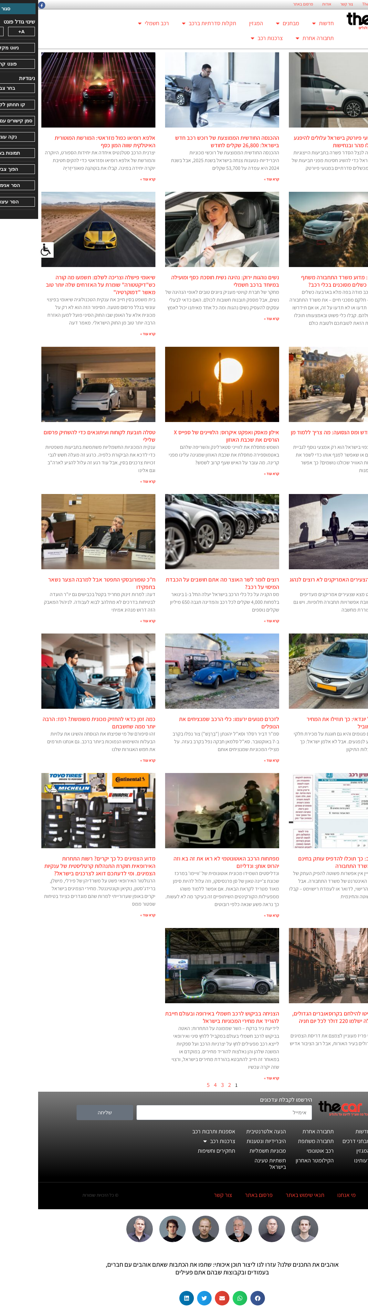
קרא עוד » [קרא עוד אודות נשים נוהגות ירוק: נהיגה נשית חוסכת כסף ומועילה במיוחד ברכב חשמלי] (233, 318)
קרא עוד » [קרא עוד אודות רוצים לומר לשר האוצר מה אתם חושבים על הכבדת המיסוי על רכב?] (233, 620)
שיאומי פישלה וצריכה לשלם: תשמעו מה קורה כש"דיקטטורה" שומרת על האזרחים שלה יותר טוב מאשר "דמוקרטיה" (62, 284)
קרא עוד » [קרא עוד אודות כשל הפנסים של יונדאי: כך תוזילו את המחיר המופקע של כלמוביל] (357, 760)
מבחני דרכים (318, 1141)
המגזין (218, 23)
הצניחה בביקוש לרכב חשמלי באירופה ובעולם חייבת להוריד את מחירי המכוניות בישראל (184, 1017)
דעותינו (324, 1160)
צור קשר (308, 4)
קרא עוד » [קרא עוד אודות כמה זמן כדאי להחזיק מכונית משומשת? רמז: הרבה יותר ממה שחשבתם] (109, 760)
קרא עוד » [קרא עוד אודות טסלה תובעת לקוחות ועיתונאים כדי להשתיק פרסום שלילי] (109, 481)
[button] (219, 1298)
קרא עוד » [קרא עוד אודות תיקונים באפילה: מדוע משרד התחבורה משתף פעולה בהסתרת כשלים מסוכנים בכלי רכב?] (357, 334)
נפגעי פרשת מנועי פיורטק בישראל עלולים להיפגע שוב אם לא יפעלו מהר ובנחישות (310, 141)
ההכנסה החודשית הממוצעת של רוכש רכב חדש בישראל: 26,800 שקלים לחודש (189, 141)
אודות (288, 4)
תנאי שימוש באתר (266, 1195)
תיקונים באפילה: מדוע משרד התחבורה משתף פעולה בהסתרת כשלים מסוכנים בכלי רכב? (314, 280)
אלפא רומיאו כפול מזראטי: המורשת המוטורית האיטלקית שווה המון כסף (66, 141)
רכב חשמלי (115, 23)
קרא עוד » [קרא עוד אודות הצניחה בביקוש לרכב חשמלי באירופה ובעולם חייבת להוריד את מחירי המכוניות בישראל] (233, 1078)
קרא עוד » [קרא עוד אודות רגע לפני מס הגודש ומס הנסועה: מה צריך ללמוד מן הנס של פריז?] (357, 481)
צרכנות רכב (229, 38)
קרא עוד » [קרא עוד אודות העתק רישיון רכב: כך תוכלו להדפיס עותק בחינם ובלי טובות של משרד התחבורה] (357, 907)
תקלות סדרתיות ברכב (171, 23)
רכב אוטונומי (282, 1150)
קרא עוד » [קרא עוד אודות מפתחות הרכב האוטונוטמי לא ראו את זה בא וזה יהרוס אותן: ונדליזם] (233, 915)
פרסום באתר (265, 4)
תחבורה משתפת (278, 1141)
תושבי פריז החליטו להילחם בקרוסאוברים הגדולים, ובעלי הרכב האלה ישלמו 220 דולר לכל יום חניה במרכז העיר (309, 1021)
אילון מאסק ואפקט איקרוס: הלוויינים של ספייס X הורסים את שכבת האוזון (188, 435)
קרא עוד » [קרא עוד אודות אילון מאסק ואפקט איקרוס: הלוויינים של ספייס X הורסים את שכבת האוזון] (233, 473)
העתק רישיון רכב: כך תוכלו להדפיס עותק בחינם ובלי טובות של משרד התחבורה (312, 862)
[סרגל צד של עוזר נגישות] (8, 250)
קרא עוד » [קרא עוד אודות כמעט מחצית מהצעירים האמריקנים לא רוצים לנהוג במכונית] (357, 620)
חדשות (285, 23)
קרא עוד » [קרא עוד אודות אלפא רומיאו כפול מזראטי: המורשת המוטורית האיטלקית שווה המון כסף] (109, 179)
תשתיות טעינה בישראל (232, 1163)
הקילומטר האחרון (277, 1160)
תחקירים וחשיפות (178, 1150)
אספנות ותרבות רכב (175, 1131)
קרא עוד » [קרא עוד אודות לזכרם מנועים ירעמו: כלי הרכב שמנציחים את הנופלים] (233, 760)
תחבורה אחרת (277, 38)
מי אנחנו (308, 1195)
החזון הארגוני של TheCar (343, 4)
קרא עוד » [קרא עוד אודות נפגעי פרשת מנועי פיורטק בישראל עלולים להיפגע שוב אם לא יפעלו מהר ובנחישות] (357, 179)
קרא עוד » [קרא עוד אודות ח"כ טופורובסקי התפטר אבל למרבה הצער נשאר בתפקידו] (109, 620)
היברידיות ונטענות (228, 1141)
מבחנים (249, 23)
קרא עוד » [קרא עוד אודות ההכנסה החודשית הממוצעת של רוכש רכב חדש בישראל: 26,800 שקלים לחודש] (233, 179)
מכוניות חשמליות (229, 1150)
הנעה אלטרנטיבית (228, 1131)
